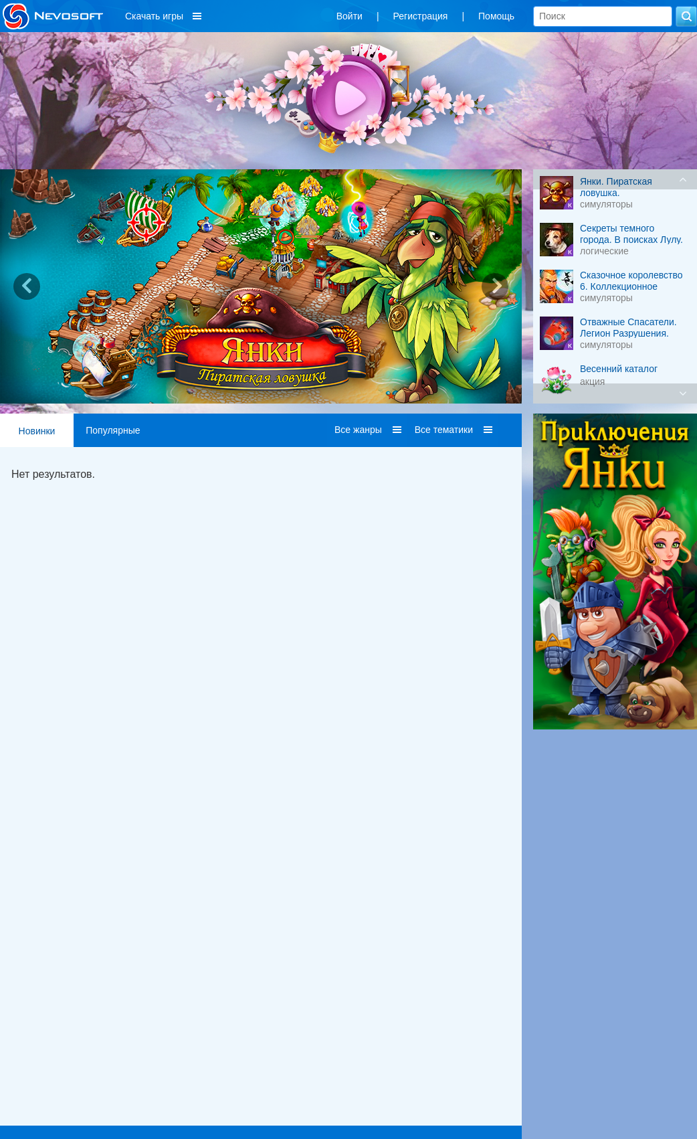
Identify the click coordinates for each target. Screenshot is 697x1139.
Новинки (37, 431)
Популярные (113, 430)
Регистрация (420, 16)
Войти (349, 16)
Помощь (496, 16)
